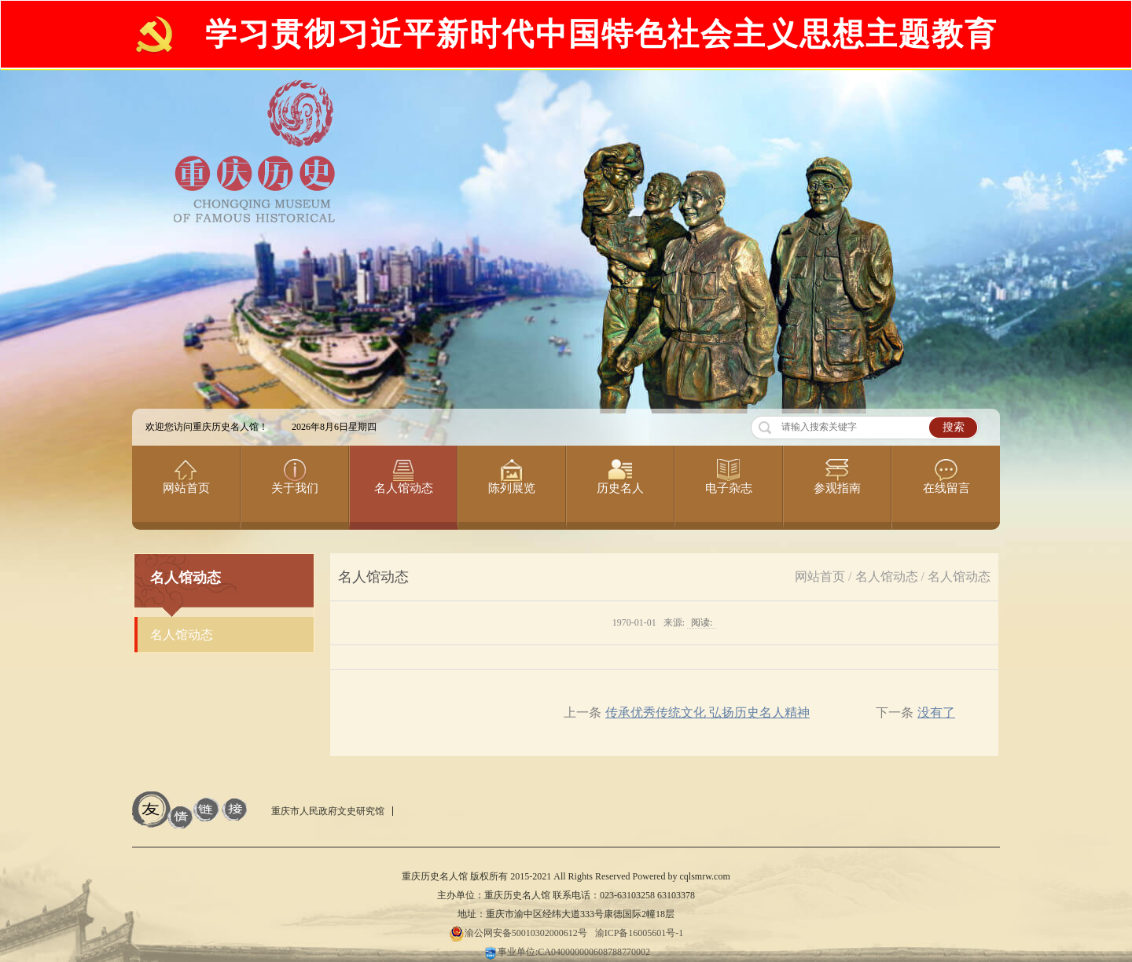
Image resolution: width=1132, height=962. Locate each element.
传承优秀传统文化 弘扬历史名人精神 (707, 712)
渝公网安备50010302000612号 (518, 932)
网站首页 (820, 576)
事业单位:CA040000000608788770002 (566, 951)
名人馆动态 (886, 576)
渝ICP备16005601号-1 (639, 932)
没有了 (936, 712)
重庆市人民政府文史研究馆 (327, 811)
